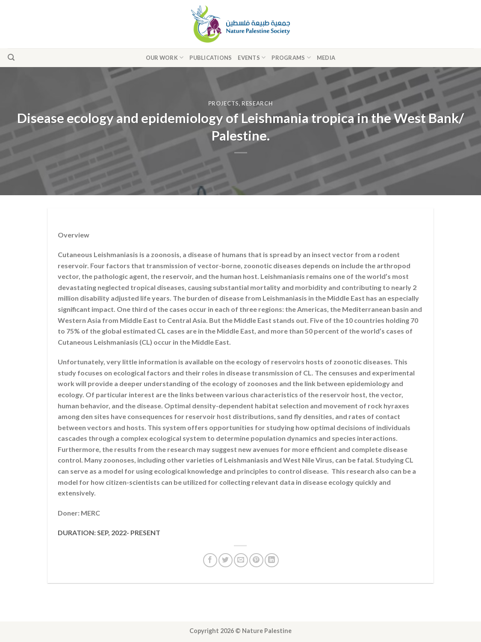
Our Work (165, 57)
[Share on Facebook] (210, 560)
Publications (210, 57)
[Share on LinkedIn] (272, 560)
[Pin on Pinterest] (256, 560)
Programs (291, 57)
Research (257, 103)
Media (326, 57)
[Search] (11, 57)
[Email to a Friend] (241, 560)
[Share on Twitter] (225, 560)
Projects (223, 103)
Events (252, 57)
